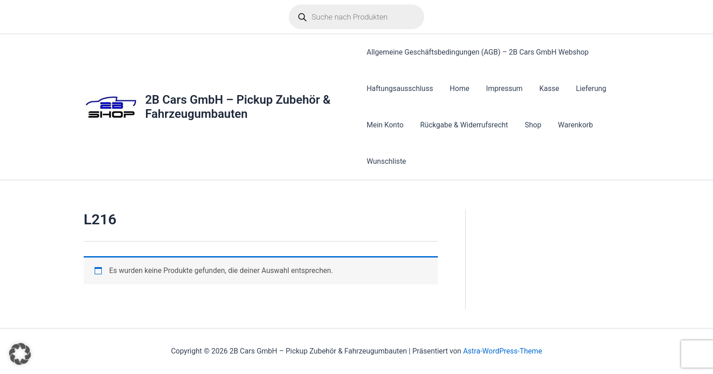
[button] (20, 354)
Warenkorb (569, 125)
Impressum (500, 88)
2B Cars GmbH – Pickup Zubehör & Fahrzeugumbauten (238, 107)
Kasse (543, 88)
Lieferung (582, 88)
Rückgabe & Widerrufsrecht (462, 125)
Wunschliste (386, 161)
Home (457, 88)
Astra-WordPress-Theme (502, 351)
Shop (529, 125)
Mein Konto (385, 125)
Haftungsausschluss (400, 88)
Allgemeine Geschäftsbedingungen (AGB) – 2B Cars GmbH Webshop (477, 52)
